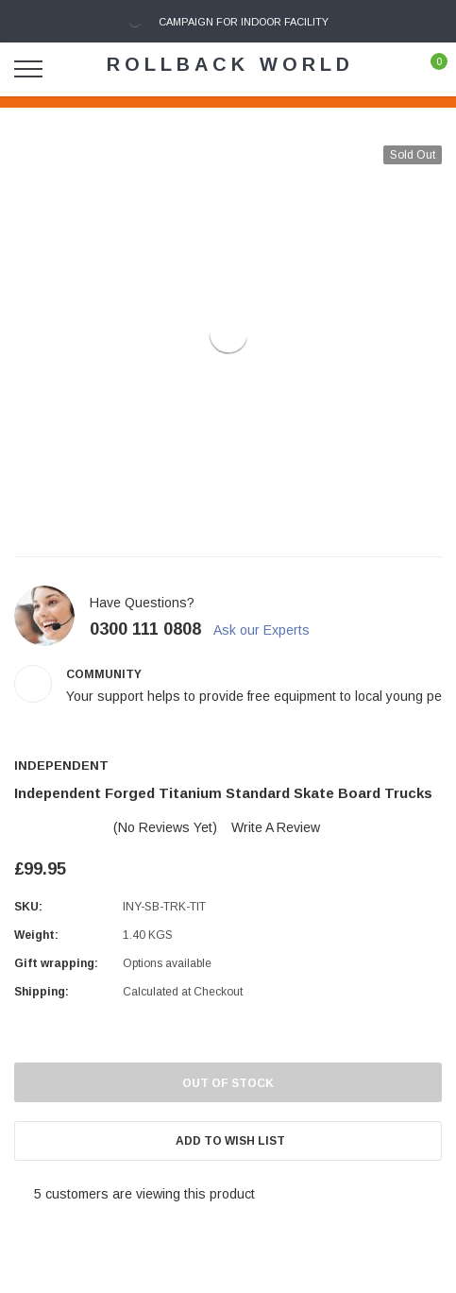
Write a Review (275, 827)
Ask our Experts (271, 630)
